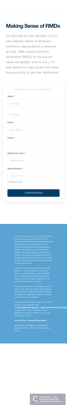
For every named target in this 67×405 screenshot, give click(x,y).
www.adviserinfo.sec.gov (27, 308)
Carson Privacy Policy (36, 321)
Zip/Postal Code (16, 154)
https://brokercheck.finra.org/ (54, 308)
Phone (11, 138)
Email (10, 123)
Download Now (33, 193)
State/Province (15, 169)
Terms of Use (20, 321)
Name (11, 97)
